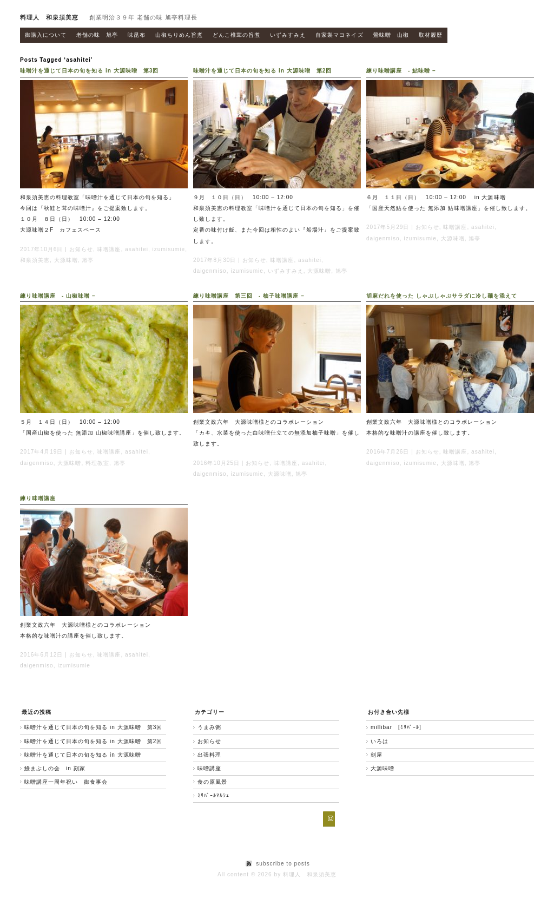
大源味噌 (66, 260)
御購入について (46, 35)
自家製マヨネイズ (339, 35)
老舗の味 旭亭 (97, 35)
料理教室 (97, 463)
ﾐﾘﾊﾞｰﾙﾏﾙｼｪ (213, 795)
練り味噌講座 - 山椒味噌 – (58, 296)
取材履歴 (431, 35)
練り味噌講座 (38, 498)
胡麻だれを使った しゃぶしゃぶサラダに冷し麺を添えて (441, 296)
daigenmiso (210, 271)
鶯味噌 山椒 (391, 35)
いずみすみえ (288, 35)
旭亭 (88, 260)
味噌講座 (109, 249)
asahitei (136, 249)
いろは (379, 741)
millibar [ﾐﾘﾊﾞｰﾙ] (396, 727)
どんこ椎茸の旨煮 (236, 35)
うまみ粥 (209, 727)
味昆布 (137, 35)
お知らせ (81, 249)
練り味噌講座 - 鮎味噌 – (401, 71)
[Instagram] (329, 819)
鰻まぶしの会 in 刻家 (54, 768)
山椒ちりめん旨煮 (179, 35)
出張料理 (209, 755)
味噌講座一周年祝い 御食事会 (66, 782)
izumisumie (169, 249)
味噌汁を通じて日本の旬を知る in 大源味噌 (82, 755)
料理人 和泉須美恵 (49, 17)
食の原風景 (212, 782)
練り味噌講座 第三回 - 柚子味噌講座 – (249, 296)
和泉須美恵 (35, 260)
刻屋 (376, 755)
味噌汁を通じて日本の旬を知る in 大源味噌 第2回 (262, 71)
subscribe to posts (283, 864)
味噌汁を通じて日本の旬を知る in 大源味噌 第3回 (89, 71)
